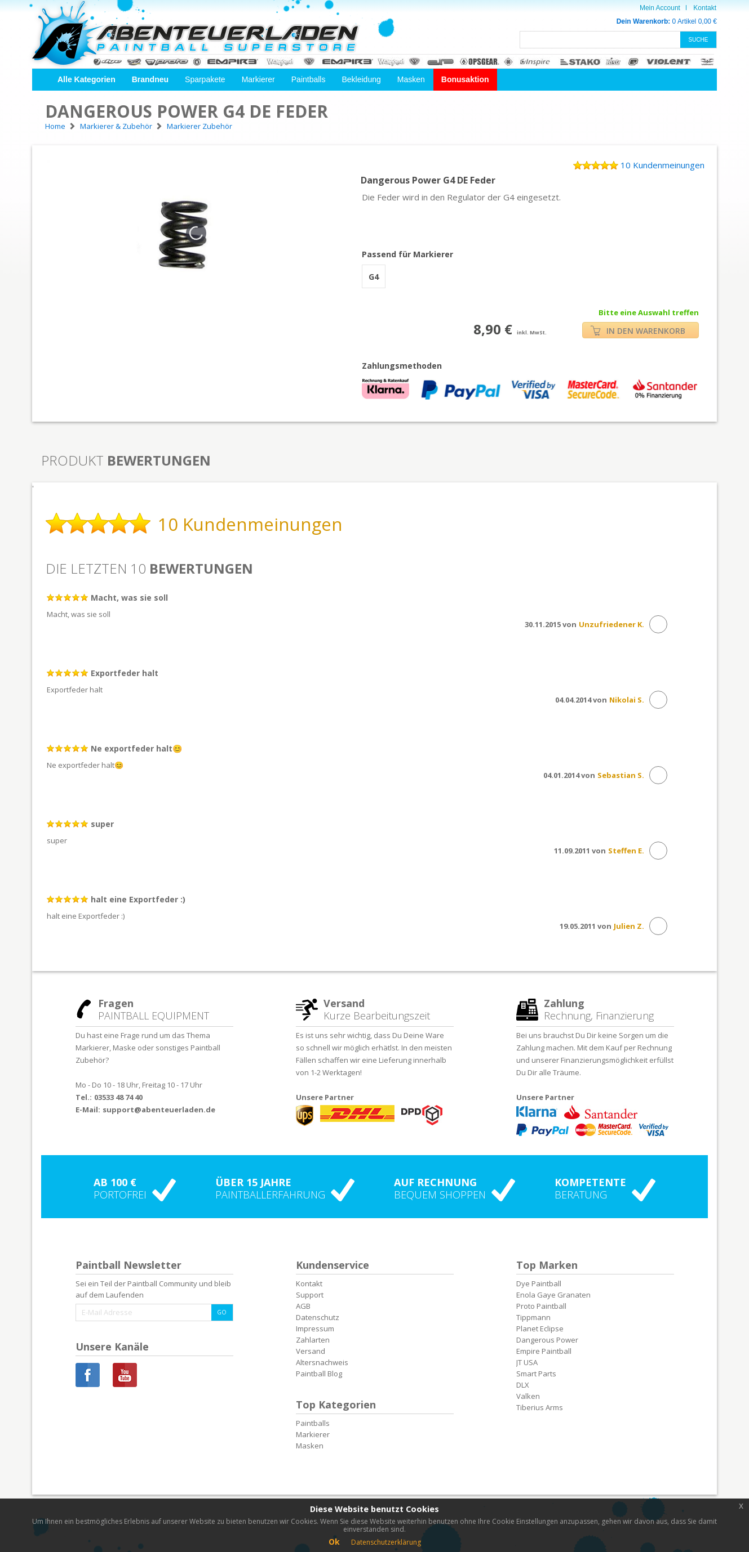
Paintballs (308, 79)
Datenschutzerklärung (386, 1542)
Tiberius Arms (539, 1407)
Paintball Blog (319, 1373)
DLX (522, 1385)
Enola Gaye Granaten (553, 1295)
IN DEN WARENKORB (638, 330)
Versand (310, 1351)
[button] (86, 80)
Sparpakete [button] (205, 79)
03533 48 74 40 (118, 1097)
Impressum (315, 1328)
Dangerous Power (547, 1340)
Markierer (258, 79)
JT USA (527, 1362)
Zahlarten (313, 1340)
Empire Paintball (543, 1351)
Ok (334, 1541)
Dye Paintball (538, 1283)
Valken (528, 1396)
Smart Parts (536, 1373)
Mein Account (660, 8)
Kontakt (704, 8)
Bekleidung (361, 79)
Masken (411, 79)
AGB (303, 1306)
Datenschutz (317, 1317)
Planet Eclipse (540, 1328)
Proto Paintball (541, 1306)
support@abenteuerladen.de (159, 1109)
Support (309, 1295)
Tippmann (533, 1317)
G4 (374, 276)
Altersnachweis (322, 1362)
